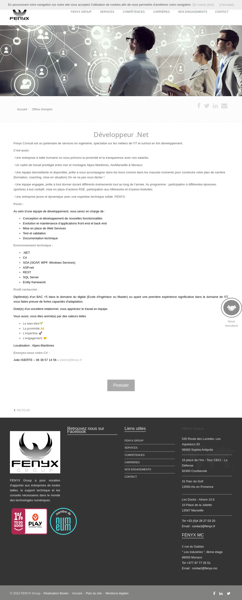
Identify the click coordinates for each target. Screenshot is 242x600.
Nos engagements (138, 469)
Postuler (121, 385)
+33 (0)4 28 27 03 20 (201, 521)
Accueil (77, 593)
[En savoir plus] (203, 4)
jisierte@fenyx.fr (71, 360)
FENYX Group (81, 11)
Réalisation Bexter (56, 593)
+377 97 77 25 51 (199, 563)
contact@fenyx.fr (203, 526)
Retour (23, 410)
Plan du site (94, 593)
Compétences (134, 11)
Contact (131, 476)
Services (107, 11)
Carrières (161, 11)
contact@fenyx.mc (204, 568)
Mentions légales (117, 593)
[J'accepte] (226, 4)
